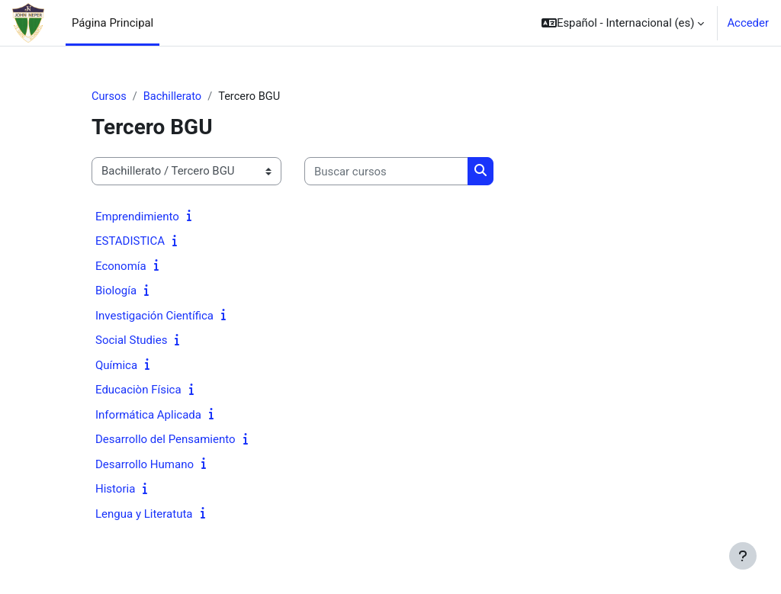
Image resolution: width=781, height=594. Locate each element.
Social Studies (131, 341)
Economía (120, 266)
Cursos (109, 97)
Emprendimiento (137, 216)
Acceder (748, 23)
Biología (116, 291)
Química (116, 365)
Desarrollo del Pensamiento (165, 440)
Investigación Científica (154, 316)
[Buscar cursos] (386, 171)
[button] (623, 23)
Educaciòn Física (138, 390)
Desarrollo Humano (144, 464)
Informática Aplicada (148, 415)
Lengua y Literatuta (144, 514)
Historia (115, 489)
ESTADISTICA (130, 242)
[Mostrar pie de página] (743, 556)
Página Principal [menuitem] (112, 23)
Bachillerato (174, 97)
